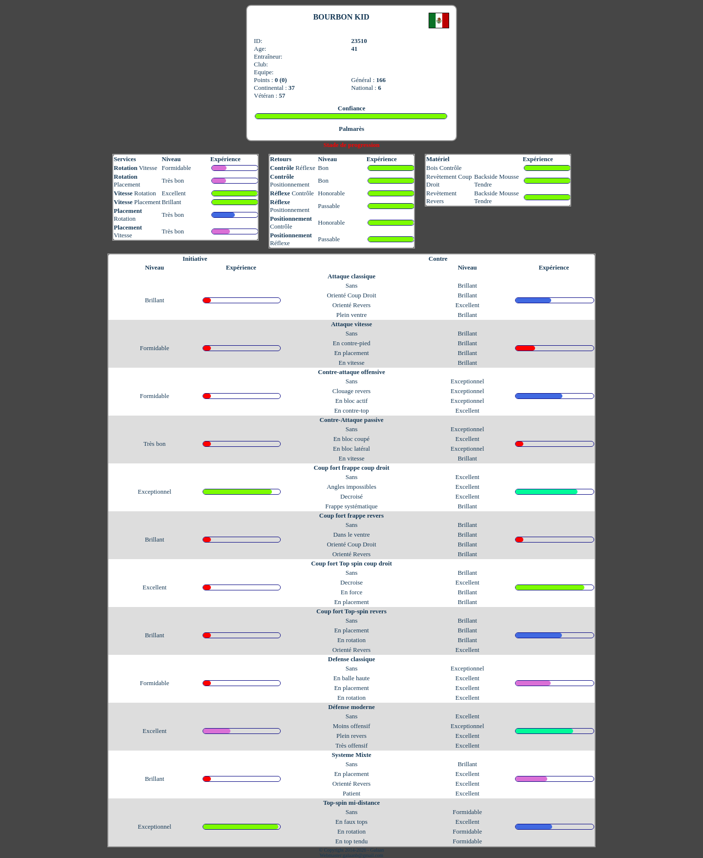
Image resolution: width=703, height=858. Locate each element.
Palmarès (351, 128)
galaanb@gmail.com (363, 855)
